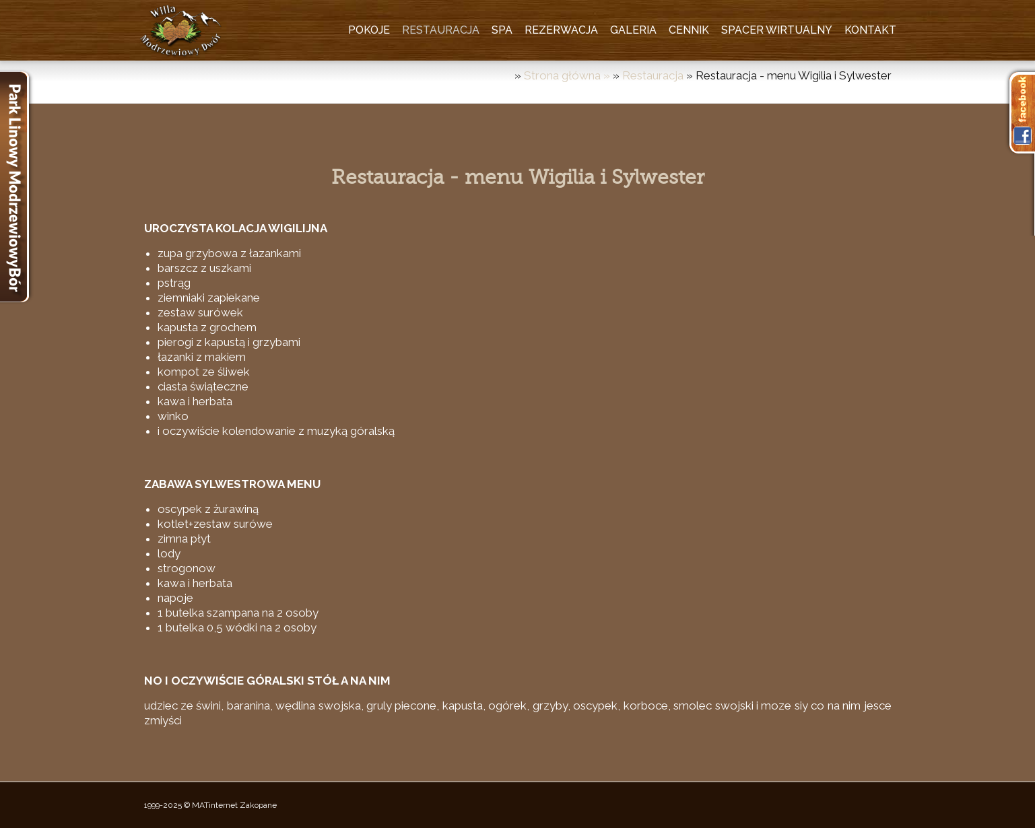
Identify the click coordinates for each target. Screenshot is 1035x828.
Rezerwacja (561, 30)
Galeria (633, 30)
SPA (502, 30)
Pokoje (369, 30)
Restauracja (440, 30)
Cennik (689, 30)
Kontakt (870, 30)
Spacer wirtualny (776, 30)
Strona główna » (568, 75)
